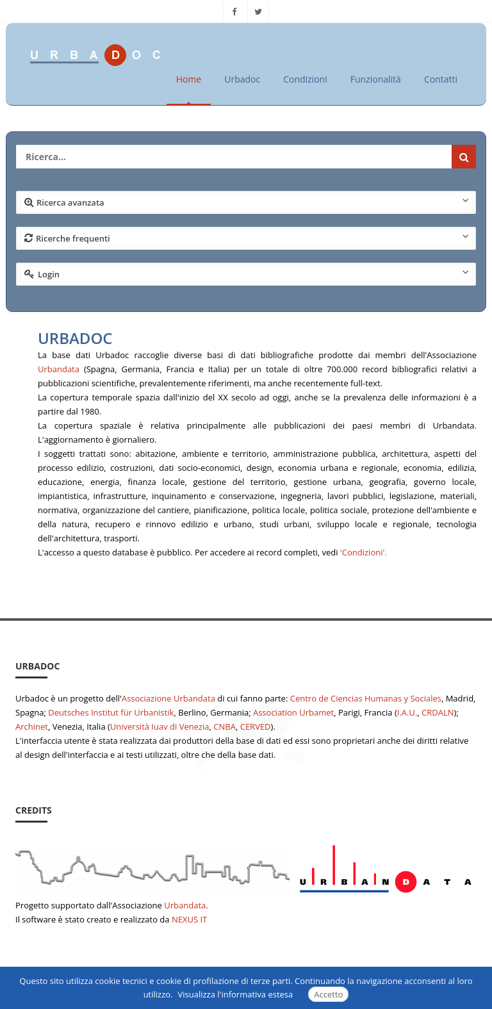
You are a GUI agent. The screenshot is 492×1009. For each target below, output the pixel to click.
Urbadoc (242, 79)
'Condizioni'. (363, 552)
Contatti (440, 79)
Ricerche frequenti (246, 237)
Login (246, 273)
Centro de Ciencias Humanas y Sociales (365, 698)
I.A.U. (407, 712)
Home (189, 79)
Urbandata (58, 369)
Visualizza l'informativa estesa (235, 994)
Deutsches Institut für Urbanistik (111, 712)
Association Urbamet (293, 712)
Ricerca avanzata (246, 201)
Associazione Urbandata (168, 698)
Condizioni (305, 79)
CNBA (224, 726)
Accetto (328, 994)
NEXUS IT (189, 919)
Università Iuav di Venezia (159, 726)
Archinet (31, 726)
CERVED (255, 726)
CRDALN (438, 712)
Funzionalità (375, 79)
